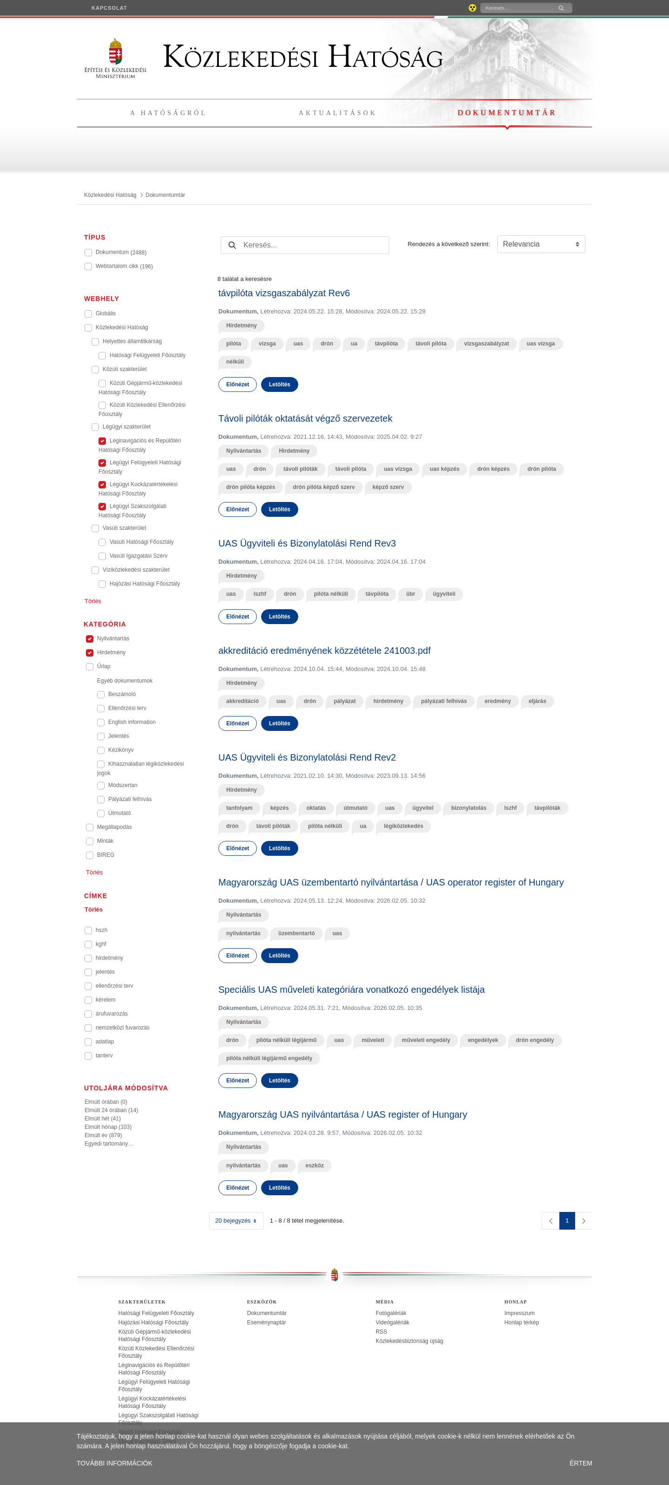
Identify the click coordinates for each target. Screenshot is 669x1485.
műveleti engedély (426, 1040)
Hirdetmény (241, 325)
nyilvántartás (243, 933)
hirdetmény (389, 701)
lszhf (260, 594)
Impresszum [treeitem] (520, 1313)
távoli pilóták (300, 469)
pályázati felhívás (444, 701)
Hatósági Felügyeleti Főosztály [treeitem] (156, 1313)
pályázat (344, 701)
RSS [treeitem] (381, 1332)
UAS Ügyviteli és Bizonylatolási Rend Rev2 (307, 757)
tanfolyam (239, 808)
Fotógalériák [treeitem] (391, 1313)
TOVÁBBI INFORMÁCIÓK (114, 1463)
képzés (279, 808)
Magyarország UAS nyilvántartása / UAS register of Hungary (342, 1114)
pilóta (233, 343)
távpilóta (386, 343)
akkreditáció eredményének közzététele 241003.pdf (324, 650)
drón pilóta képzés (250, 487)
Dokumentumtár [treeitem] (267, 1313)
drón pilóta (541, 469)
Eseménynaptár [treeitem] (266, 1322)
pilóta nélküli (331, 594)
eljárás (537, 701)
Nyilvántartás (243, 451)
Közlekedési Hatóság (264, 57)
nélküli (235, 361)
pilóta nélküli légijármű (286, 1040)
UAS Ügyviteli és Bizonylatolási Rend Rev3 (307, 543)
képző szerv (388, 487)
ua (354, 343)
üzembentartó (296, 933)
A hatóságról (168, 113)
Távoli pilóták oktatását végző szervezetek (305, 418)
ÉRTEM (581, 1463)
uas (298, 343)
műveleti (372, 1040)
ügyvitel (423, 808)
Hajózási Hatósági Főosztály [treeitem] (153, 1322)
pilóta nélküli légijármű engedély (269, 1058)
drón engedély (535, 1040)
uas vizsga (541, 343)
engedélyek (483, 1040)
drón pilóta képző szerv (323, 487)
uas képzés (444, 469)
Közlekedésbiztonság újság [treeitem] (409, 1341)
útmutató (355, 808)
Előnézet (237, 384)
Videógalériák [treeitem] (393, 1322)
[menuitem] (109, 8)
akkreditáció (242, 701)
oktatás (316, 808)
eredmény (498, 701)
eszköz (315, 1165)
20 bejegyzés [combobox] (239, 1221)
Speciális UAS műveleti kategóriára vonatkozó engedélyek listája (351, 989)
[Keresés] (515, 8)
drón (327, 343)
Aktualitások (338, 113)
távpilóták (547, 808)
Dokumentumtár (507, 113)
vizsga (267, 343)
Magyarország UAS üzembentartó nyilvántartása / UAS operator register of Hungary (391, 882)
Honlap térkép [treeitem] (522, 1322)
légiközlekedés (403, 826)
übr (410, 594)
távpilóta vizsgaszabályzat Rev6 (284, 293)
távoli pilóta (430, 343)
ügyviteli (444, 594)
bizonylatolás (468, 808)
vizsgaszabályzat (486, 343)
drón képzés (493, 469)
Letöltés (279, 384)
